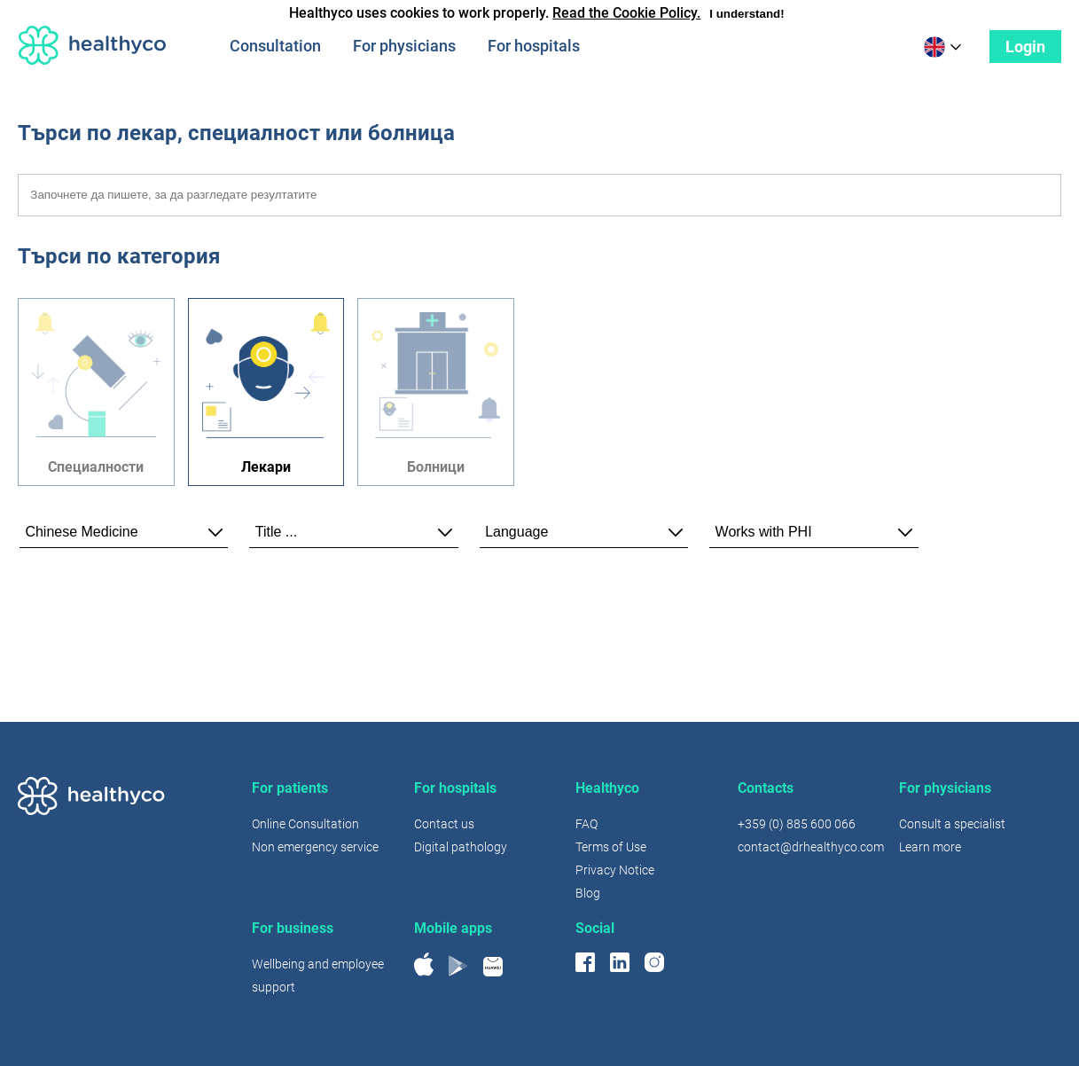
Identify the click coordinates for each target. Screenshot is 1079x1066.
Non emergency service (315, 847)
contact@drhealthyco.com (811, 847)
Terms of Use (610, 847)
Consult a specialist (952, 824)
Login (1025, 46)
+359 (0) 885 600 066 (797, 824)
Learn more (930, 847)
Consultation (275, 45)
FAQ (586, 824)
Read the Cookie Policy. (626, 12)
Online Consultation (305, 824)
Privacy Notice (614, 870)
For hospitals (534, 45)
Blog (587, 893)
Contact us (444, 824)
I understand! (746, 13)
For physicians (404, 45)
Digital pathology (460, 847)
